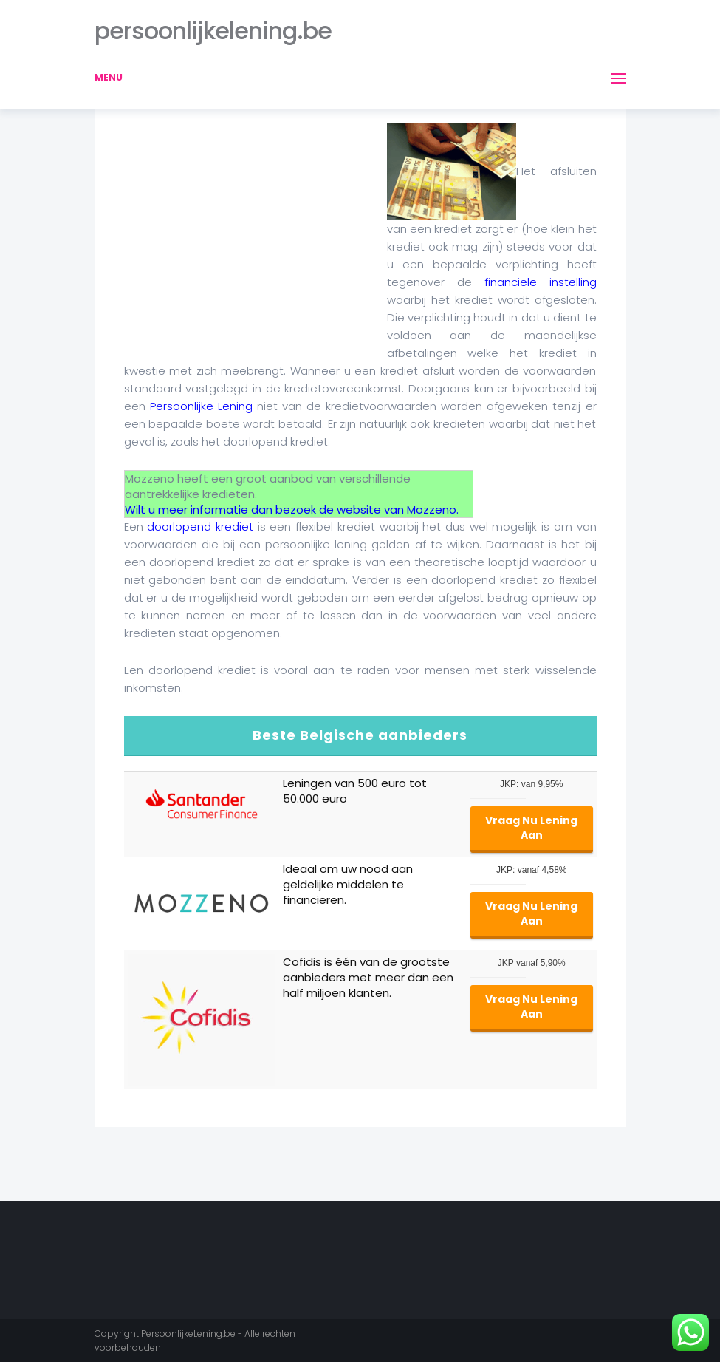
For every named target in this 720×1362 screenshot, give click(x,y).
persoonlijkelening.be (213, 30)
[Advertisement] (248, 226)
